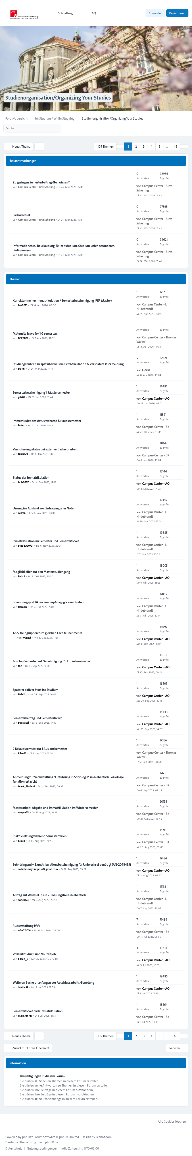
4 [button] (151, 146)
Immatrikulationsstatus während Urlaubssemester (47, 421)
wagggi (27, 637)
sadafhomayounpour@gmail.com (38, 869)
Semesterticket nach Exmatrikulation (38, 1011)
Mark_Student (26, 786)
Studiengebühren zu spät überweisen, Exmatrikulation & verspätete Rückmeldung (68, 364)
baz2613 (22, 305)
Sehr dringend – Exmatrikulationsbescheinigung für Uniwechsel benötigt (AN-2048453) (72, 864)
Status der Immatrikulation (31, 477)
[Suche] (48, 128)
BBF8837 (23, 338)
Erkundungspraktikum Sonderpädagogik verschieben (48, 602)
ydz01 (21, 397)
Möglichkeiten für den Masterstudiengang (41, 572)
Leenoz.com (104, 1137)
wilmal (22, 513)
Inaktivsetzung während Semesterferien (40, 836)
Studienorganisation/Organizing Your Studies (58, 98)
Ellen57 (22, 753)
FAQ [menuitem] (90, 13)
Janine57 (23, 987)
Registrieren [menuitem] (177, 13)
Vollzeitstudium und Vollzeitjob (34, 954)
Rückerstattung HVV (26, 926)
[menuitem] (65, 13)
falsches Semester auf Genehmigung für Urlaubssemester (51, 661)
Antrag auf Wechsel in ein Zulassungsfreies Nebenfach (49, 895)
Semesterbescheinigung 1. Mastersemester (41, 392)
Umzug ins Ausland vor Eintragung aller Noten (44, 508)
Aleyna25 (23, 812)
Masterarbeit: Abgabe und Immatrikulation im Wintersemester (55, 808)
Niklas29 (23, 454)
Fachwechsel (21, 215)
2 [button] (136, 146)
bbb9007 (23, 482)
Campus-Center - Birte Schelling (36, 187)
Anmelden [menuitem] (155, 13)
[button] (184, 146)
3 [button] (144, 146)
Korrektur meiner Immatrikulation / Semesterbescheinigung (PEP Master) (62, 300)
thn (20, 666)
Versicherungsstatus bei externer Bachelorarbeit (45, 449)
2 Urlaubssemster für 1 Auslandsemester (40, 749)
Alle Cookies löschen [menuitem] (169, 1121)
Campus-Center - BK (155, 427)
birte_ (21, 425)
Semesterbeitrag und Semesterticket (37, 718)
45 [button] (175, 146)
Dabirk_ (22, 694)
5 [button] (159, 146)
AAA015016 (24, 930)
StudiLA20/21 (25, 545)
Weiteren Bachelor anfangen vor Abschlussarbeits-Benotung (53, 982)
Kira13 (21, 840)
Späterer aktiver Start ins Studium (35, 690)
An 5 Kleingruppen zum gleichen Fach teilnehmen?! (47, 633)
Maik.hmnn (25, 1015)
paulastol (23, 722)
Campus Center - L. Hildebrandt (151, 306)
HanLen (22, 607)
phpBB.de (51, 1142)
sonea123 (23, 899)
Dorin (21, 368)
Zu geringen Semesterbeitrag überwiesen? (41, 182)
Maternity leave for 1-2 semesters (35, 333)
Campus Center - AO (155, 398)
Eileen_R (23, 958)
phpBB (26, 1137)
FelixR (21, 576)
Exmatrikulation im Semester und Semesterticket (46, 541)
